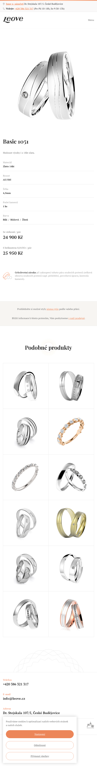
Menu (91, 20)
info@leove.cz (14, 698)
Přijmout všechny (40, 756)
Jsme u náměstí (15, 3)
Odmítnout (40, 745)
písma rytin (53, 309)
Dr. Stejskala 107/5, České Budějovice (31, 713)
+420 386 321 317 (23, 8)
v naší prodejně (76, 318)
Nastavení (39, 734)
